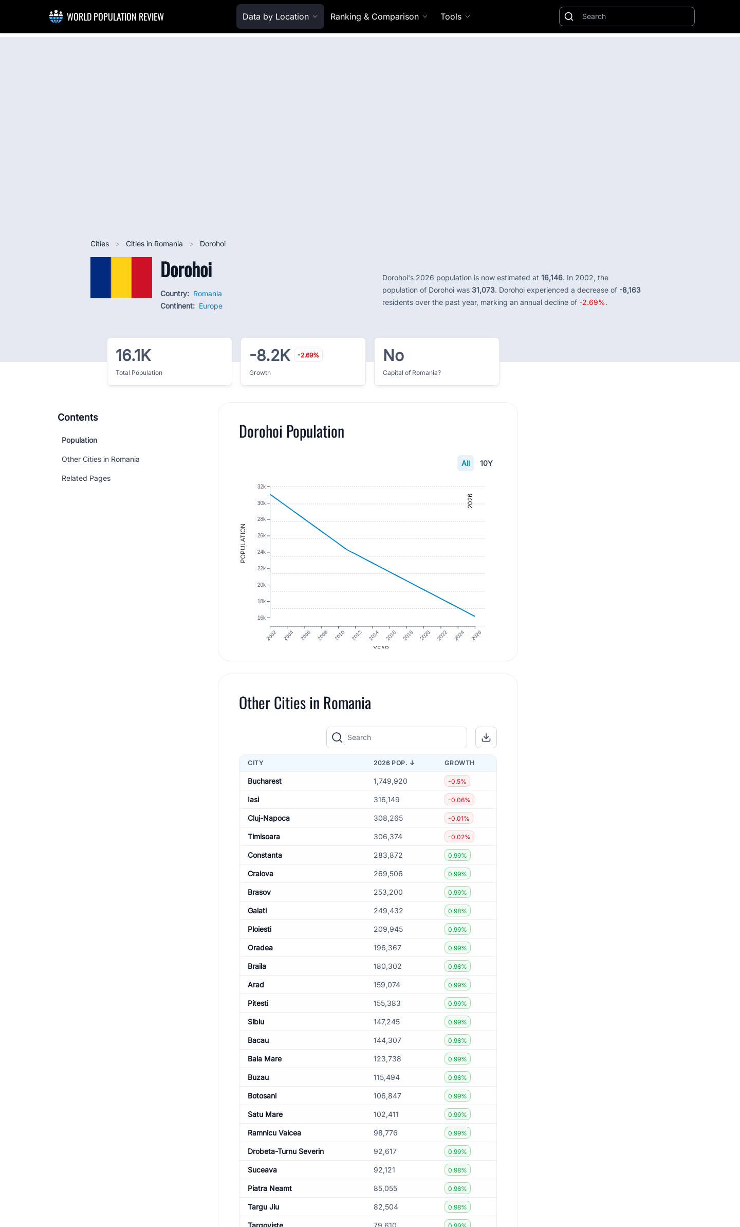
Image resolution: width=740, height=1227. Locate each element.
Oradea (260, 955)
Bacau (258, 1048)
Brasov (259, 900)
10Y (486, 463)
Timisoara (264, 844)
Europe (211, 305)
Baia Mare (265, 1066)
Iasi (253, 807)
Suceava (262, 1178)
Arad (256, 992)
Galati (257, 918)
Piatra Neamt (270, 1196)
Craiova (260, 881)
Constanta (265, 863)
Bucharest (265, 789)
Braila (257, 974)
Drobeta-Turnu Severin (286, 1159)
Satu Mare (265, 1122)
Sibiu (256, 1029)
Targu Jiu (263, 1215)
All (465, 463)
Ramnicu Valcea (274, 1140)
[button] (486, 746)
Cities (100, 243)
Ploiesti (259, 937)
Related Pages (86, 478)
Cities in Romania (155, 243)
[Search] (636, 16)
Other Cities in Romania (101, 459)
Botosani (262, 1103)
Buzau (258, 1085)
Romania (207, 293)
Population (79, 440)
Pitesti (258, 1011)
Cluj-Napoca (269, 826)
